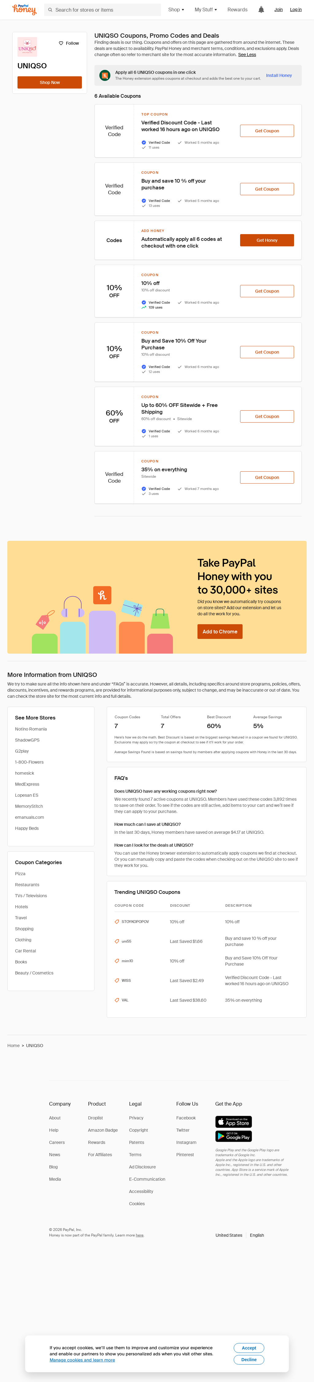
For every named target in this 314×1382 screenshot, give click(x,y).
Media (55, 1179)
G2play (22, 751)
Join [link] (278, 9)
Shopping (24, 929)
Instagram (186, 1142)
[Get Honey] (267, 240)
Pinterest (185, 1154)
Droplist (95, 1118)
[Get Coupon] (267, 131)
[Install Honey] (279, 75)
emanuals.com (29, 817)
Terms (135, 1154)
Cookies (137, 1203)
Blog (53, 1167)
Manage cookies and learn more (82, 1359)
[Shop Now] (49, 82)
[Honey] (24, 10)
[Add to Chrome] (220, 631)
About (55, 1118)
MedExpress (27, 784)
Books (21, 962)
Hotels (21, 906)
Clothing (23, 940)
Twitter (183, 1130)
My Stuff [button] (206, 9)
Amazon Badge (103, 1130)
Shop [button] (176, 9)
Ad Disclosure (142, 1167)
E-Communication (147, 1179)
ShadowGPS (27, 740)
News (54, 1154)
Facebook (186, 1118)
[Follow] (68, 43)
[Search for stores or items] (102, 10)
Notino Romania (31, 729)
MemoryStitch (29, 806)
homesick (24, 773)
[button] (240, 1235)
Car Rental (25, 951)
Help (53, 1130)
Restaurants (27, 884)
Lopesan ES (26, 795)
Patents (136, 1142)
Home (13, 1045)
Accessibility (141, 1191)
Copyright (138, 1130)
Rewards (237, 9)
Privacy (136, 1118)
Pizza (20, 873)
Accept (249, 1348)
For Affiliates (100, 1154)
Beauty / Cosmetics (34, 973)
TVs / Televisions (31, 895)
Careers (57, 1142)
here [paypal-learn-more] (140, 1235)
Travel (21, 918)
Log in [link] (296, 9)
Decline (249, 1359)
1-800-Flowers (29, 762)
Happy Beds (27, 828)
